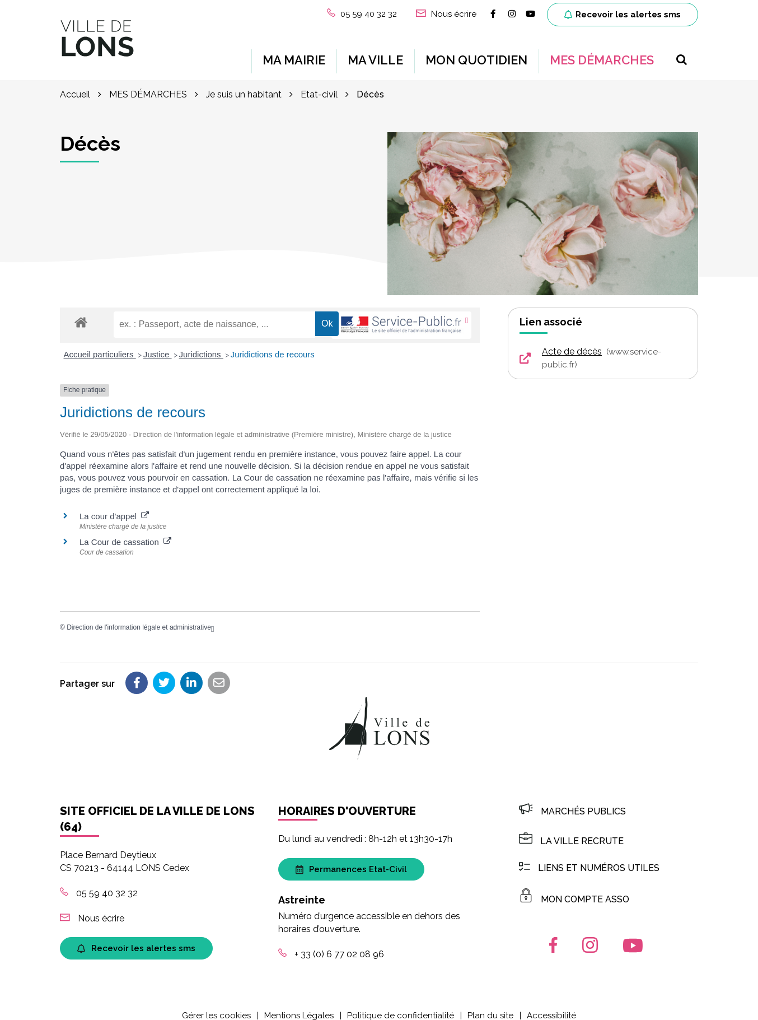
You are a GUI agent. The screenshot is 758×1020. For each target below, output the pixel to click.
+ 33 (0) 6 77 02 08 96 (331, 944)
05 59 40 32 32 (99, 883)
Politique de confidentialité (400, 1005)
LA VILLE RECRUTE (571, 831)
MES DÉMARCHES (602, 55)
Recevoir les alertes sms (622, 15)
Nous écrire (92, 908)
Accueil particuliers (100, 344)
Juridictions (201, 344)
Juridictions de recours (273, 344)
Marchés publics (572, 801)
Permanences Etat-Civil (351, 859)
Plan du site (490, 1005)
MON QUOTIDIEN (476, 55)
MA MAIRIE (294, 55)
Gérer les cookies (216, 1005)
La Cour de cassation (125, 532)
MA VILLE (375, 55)
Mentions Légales (299, 1005)
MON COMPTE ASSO (574, 889)
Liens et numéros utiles (589, 858)
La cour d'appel (114, 506)
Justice (157, 344)
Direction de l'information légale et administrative (139, 617)
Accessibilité (551, 1005)
